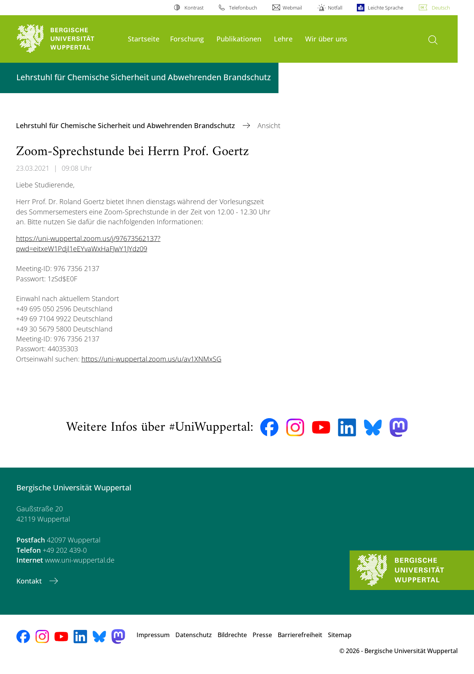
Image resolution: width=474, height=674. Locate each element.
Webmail (292, 7)
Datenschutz (193, 635)
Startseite (143, 38)
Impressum (153, 635)
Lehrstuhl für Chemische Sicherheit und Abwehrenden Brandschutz (126, 125)
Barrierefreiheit (300, 635)
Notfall (335, 7)
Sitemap (340, 635)
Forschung (187, 38)
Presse (262, 635)
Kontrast (194, 7)
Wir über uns (326, 38)
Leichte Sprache (385, 7)
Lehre (283, 38)
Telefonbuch (243, 7)
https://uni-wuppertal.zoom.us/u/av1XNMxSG (151, 358)
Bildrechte (232, 635)
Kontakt (30, 580)
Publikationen (238, 38)
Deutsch (441, 7)
